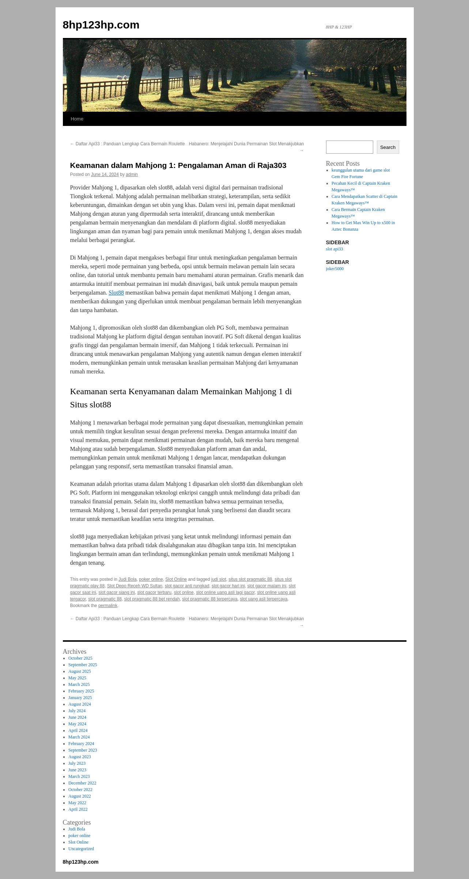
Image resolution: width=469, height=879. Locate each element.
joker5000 (335, 268)
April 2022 (77, 809)
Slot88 (116, 292)
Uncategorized (81, 848)
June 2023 (77, 769)
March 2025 (79, 684)
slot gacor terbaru (154, 592)
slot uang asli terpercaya (263, 599)
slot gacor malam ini (266, 585)
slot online (184, 592)
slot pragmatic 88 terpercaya (209, 599)
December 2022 (82, 783)
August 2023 (79, 756)
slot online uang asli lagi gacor (225, 592)
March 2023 (79, 776)
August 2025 (79, 671)
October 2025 (80, 658)
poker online (151, 579)
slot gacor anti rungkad (187, 585)
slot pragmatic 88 (105, 599)
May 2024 (77, 723)
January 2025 (80, 697)
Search (388, 147)
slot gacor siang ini (117, 592)
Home (77, 119)
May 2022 (77, 802)
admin (132, 174)
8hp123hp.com (101, 25)
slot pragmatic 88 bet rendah (152, 599)
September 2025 (82, 664)
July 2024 (77, 710)
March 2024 (79, 737)
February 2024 (81, 743)
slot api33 (334, 249)
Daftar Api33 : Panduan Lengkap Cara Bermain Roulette (127, 143)
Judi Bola (127, 579)
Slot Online (176, 579)
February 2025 (81, 691)
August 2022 (79, 796)
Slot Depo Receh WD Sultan (134, 585)
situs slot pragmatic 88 (250, 579)
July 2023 (77, 763)
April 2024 (77, 730)
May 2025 (77, 677)
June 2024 (77, 717)
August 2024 (79, 704)
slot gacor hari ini (228, 585)
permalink (107, 605)
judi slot (218, 579)
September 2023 (82, 750)
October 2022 (80, 789)
